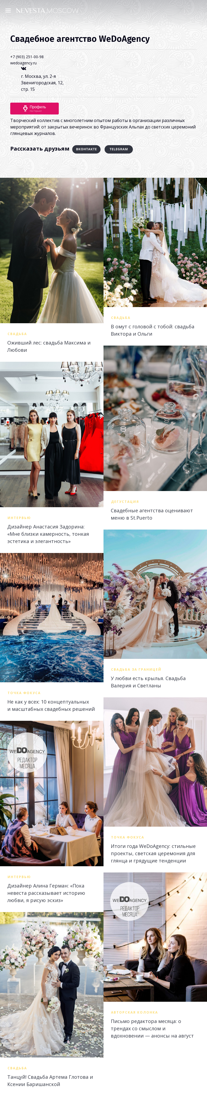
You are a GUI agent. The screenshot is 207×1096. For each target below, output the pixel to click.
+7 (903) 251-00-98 (27, 56)
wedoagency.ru (23, 62)
